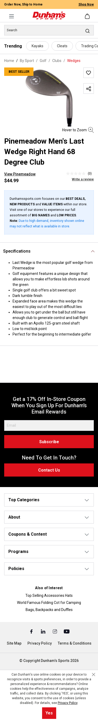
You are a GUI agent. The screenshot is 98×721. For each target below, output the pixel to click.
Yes (49, 712)
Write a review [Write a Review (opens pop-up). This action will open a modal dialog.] (83, 179)
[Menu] (11, 16)
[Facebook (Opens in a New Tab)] (31, 631)
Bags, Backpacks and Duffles (49, 610)
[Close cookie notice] (93, 674)
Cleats (62, 46)
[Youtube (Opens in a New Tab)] (67, 631)
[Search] (49, 30)
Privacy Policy (39, 643)
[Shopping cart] (88, 16)
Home (9, 61)
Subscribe (49, 441)
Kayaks (37, 46)
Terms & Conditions (74, 643)
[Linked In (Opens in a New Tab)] (43, 631)
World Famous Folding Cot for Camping (49, 602)
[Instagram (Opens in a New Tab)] (55, 631)
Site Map (14, 643)
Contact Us (49, 470)
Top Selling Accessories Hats (49, 595)
